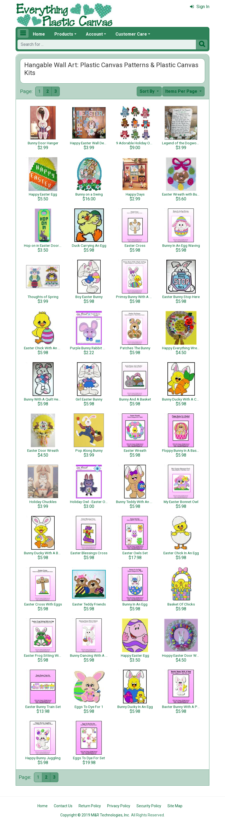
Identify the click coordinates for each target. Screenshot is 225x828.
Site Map (174, 806)
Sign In (199, 6)
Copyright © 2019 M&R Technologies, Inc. (95, 815)
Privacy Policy (118, 806)
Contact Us (63, 806)
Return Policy (90, 806)
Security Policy (148, 806)
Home (39, 34)
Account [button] (94, 34)
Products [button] (63, 34)
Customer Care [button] (131, 34)
